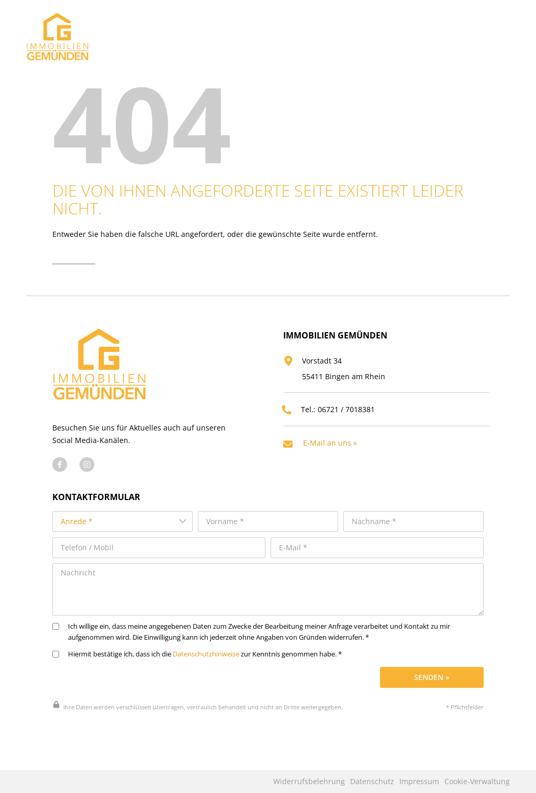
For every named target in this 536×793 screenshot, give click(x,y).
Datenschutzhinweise (206, 668)
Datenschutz (372, 782)
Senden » (432, 691)
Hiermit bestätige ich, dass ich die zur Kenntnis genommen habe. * (197, 668)
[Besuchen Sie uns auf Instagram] (87, 481)
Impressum (419, 782)
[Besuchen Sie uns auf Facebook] (59, 481)
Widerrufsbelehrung (309, 782)
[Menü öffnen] (499, 34)
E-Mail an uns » (334, 458)
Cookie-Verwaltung (477, 782)
